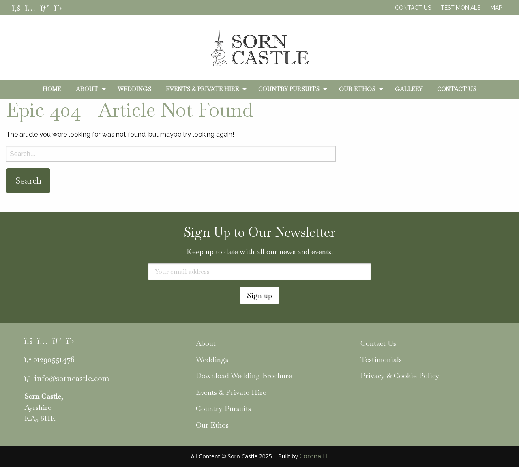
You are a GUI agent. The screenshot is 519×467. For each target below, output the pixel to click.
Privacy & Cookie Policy (399, 375)
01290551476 (54, 359)
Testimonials (460, 7)
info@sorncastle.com (71, 378)
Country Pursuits (289, 89)
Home (52, 89)
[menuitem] (52, 89)
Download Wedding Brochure (244, 375)
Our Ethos (357, 89)
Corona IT (313, 456)
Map (496, 7)
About (87, 89)
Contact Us (413, 7)
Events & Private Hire (202, 89)
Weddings (134, 89)
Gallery (408, 89)
